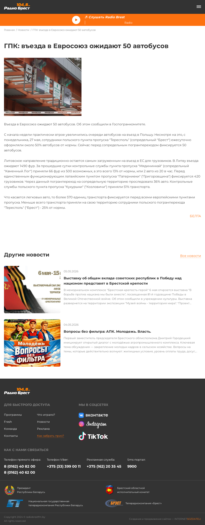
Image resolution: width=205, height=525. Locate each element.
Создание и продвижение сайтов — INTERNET (165, 518)
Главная (9, 29)
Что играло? (46, 415)
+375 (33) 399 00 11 (64, 466)
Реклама (43, 429)
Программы (13, 415)
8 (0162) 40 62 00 (19, 472)
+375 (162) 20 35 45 (104, 466)
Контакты (11, 436)
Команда (10, 429)
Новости (23, 29)
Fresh (8, 422)
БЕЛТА (195, 216)
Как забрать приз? (50, 436)
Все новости (190, 256)
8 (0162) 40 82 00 (19, 466)
